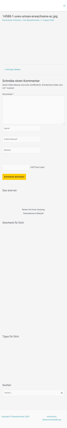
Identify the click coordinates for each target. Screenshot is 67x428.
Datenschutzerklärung (51, 420)
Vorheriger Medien (12, 69)
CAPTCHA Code (37, 167)
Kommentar (8, 94)
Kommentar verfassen (11, 20)
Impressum (52, 416)
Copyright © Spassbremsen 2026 (15, 416)
